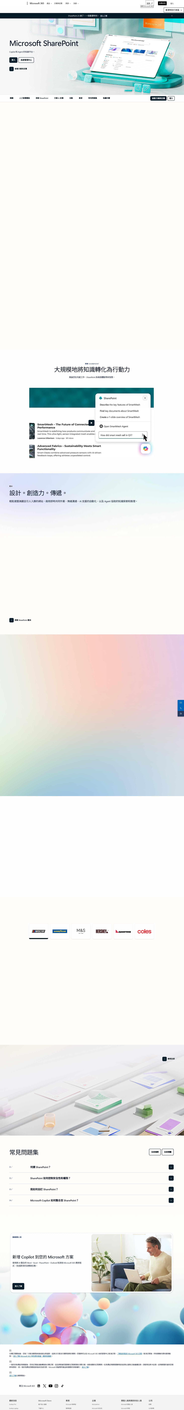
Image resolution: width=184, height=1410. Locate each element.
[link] (11, 99)
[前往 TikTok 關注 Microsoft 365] (62, 1386)
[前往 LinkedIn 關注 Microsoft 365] (39, 1386)
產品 (48, 3)
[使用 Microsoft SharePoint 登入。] (13, 60)
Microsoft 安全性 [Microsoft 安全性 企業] (97, 1408)
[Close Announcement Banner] (171, 15)
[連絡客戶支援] (180, 710)
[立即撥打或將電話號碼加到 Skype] (180, 705)
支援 (75, 3)
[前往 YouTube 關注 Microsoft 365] (51, 1386)
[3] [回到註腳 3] (10, 1372)
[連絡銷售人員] (180, 699)
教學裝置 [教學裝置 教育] (68, 1408)
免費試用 (162, 3)
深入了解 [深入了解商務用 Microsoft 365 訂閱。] (85, 1367)
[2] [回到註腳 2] (10, 1361)
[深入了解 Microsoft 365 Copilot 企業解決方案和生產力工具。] (18, 1286)
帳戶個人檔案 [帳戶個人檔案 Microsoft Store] (42, 1404)
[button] (91, 423)
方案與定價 (58, 3)
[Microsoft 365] (37, 3)
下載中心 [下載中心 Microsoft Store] (41, 1408)
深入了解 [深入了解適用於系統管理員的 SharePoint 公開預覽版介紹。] (12, 1375)
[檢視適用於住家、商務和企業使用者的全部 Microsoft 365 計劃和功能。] (168, 1059)
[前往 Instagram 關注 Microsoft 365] (56, 1386)
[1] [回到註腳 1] (10, 1350)
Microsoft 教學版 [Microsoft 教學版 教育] (71, 1404)
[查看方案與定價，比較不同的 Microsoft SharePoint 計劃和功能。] (158, 98)
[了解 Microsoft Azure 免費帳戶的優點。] (26, 60)
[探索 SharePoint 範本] (91, 620)
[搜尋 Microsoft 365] (150, 3)
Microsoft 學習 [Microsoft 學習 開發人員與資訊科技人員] (125, 1408)
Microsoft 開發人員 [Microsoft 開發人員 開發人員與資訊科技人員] (127, 1404)
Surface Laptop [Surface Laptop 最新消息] (13, 1408)
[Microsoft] (17, 3)
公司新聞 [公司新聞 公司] (151, 1408)
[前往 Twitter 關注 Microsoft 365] (45, 1386)
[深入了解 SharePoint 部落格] (103, 16)
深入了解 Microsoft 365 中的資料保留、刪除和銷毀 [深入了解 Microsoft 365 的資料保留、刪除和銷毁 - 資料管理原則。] (32, 1356)
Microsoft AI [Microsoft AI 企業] (95, 1404)
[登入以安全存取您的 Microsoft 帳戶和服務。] (171, 98)
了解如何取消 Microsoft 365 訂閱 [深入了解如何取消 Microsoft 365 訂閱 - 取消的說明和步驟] (129, 1353)
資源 (67, 3)
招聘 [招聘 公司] (150, 1404)
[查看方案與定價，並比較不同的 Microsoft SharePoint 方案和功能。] (18, 69)
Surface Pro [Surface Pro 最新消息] (12, 1404)
